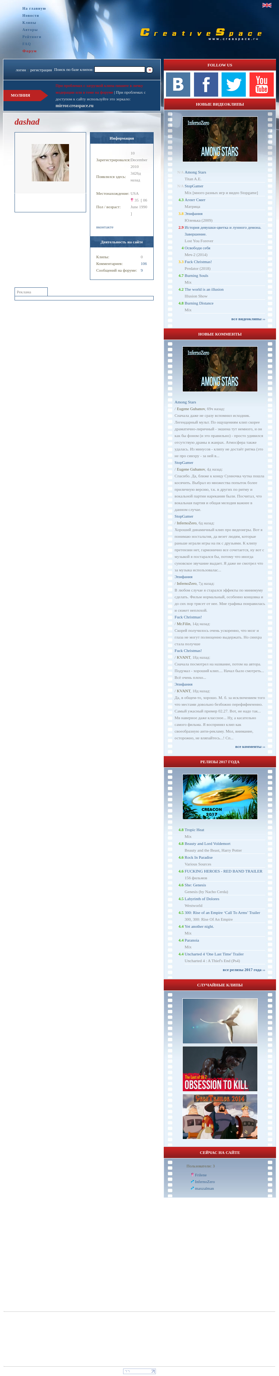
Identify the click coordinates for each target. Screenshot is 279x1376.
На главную (34, 8)
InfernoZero (187, 523)
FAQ (26, 44)
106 (144, 263)
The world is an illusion (204, 289)
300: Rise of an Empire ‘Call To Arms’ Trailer (222, 912)
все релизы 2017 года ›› (244, 969)
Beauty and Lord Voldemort (208, 843)
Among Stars (195, 172)
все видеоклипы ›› (248, 318)
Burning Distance (199, 303)
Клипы (29, 23)
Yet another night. (199, 926)
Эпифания (194, 213)
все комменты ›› (250, 746)
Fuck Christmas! (198, 261)
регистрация (41, 70)
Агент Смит (195, 199)
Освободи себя (197, 248)
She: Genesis (195, 885)
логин (21, 70)
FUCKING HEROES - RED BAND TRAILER (224, 871)
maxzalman (204, 1188)
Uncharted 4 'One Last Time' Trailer (214, 954)
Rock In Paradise (199, 857)
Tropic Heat (194, 829)
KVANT (183, 657)
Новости (30, 15)
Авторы (30, 30)
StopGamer (194, 186)
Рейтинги (31, 37)
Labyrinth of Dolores (202, 898)
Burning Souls (196, 275)
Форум (29, 51)
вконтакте (104, 227)
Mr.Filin (183, 623)
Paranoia (192, 940)
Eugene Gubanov (191, 408)
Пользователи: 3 (200, 1166)
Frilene (201, 1175)
